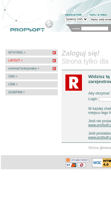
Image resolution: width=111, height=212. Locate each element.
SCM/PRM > (16, 92)
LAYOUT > (14, 60)
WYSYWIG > (16, 52)
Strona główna (99, 148)
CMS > (12, 76)
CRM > (12, 84)
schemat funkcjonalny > (23, 68)
